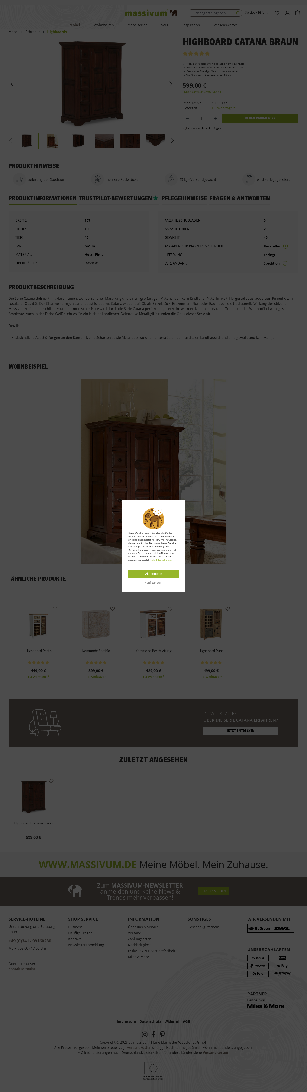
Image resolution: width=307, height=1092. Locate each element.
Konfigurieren (153, 582)
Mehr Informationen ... (161, 559)
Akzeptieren (153, 574)
